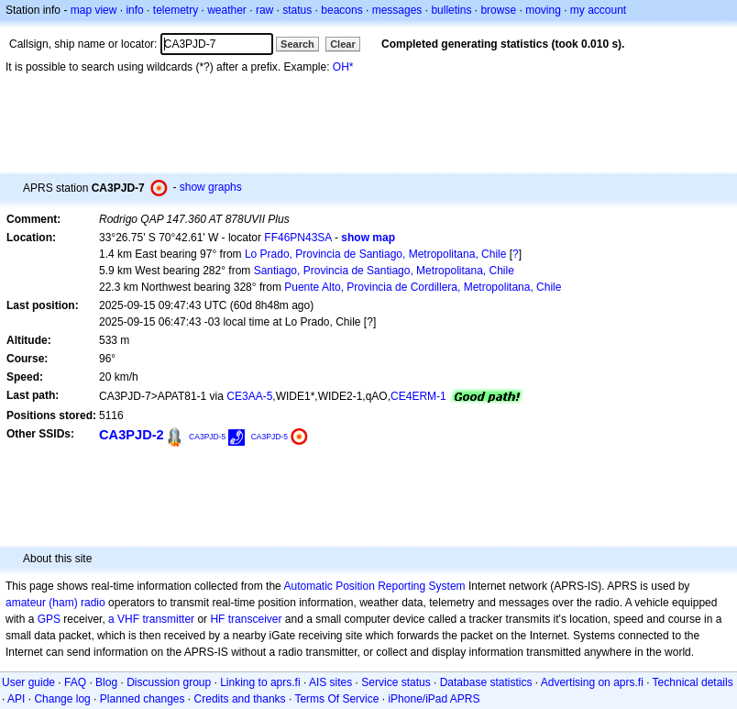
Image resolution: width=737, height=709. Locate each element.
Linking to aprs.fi (260, 682)
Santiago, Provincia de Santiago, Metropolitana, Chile (384, 270)
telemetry (175, 10)
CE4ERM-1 (418, 396)
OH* (343, 67)
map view (94, 10)
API (16, 698)
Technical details (693, 682)
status (297, 10)
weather (227, 10)
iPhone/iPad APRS (433, 698)
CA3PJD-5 (207, 436)
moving (543, 10)
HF (217, 619)
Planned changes (142, 698)
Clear (343, 44)
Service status (395, 682)
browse (498, 10)
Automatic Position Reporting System (374, 586)
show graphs (211, 187)
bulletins (451, 10)
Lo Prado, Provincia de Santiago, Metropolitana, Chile (376, 254)
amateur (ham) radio (55, 602)
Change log (62, 698)
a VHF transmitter (151, 619)
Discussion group (168, 682)
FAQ (75, 682)
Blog (106, 682)
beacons (341, 10)
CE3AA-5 (249, 396)
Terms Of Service (336, 698)
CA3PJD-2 (131, 434)
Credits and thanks (240, 698)
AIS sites (330, 682)
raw (264, 10)
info (134, 10)
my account (598, 10)
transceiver (255, 619)
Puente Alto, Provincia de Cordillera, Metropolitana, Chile (422, 287)
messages (397, 10)
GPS (49, 619)
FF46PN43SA (297, 237)
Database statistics (486, 682)
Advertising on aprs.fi (592, 682)
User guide (28, 682)
